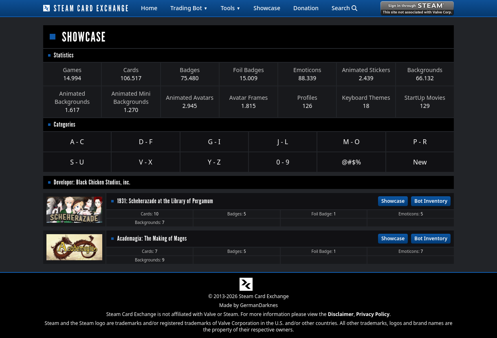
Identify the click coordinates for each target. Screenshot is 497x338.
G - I (214, 141)
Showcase (266, 8)
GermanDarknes (259, 305)
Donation (306, 8)
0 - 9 (282, 162)
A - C (77, 141)
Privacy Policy (372, 314)
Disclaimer (341, 314)
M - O (351, 141)
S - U (77, 162)
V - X (145, 162)
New (420, 162)
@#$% (351, 162)
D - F (145, 141)
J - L (282, 141)
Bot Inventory (430, 201)
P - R (420, 141)
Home (149, 8)
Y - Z (214, 162)
